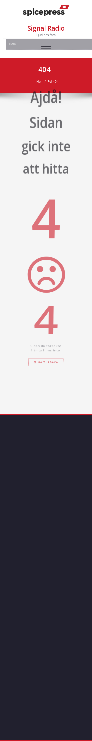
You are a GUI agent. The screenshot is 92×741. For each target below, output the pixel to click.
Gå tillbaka (46, 383)
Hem (40, 81)
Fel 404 (53, 81)
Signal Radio (46, 28)
